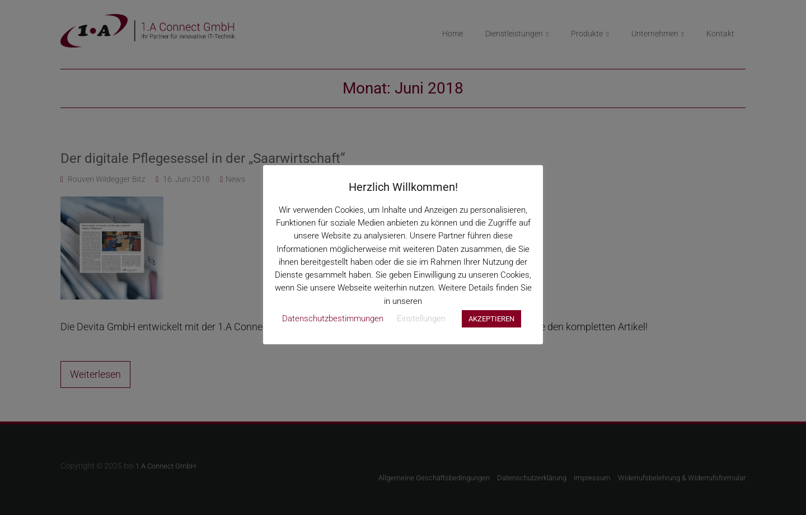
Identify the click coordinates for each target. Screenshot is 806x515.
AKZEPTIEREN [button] (491, 319)
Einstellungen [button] (421, 318)
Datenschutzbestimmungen (332, 318)
